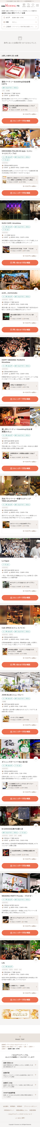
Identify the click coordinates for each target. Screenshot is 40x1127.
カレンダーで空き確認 (20, 121)
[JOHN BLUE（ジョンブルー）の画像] (20, 682)
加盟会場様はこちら (22, 1110)
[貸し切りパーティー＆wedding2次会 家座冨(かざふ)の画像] (20, 416)
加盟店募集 (32, 1110)
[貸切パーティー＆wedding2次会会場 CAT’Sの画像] (20, 69)
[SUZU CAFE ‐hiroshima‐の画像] (20, 210)
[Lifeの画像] (20, 950)
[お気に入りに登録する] (36, 78)
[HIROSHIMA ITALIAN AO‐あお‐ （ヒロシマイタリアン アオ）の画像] (20, 138)
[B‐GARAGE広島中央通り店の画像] (20, 816)
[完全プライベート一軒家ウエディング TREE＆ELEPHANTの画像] (20, 485)
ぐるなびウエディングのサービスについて (20, 1114)
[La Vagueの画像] (20, 548)
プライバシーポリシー (30, 1106)
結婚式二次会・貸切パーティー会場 (12, 1046)
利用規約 (12, 1106)
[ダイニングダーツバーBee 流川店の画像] (20, 749)
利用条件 (19, 1106)
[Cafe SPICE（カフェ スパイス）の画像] (20, 615)
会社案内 (5, 1106)
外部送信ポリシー (9, 1110)
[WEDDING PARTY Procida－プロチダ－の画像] (20, 883)
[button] (20, 1064)
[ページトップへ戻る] (20, 1037)
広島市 (31, 1046)
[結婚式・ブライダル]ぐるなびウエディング (14, 1044)
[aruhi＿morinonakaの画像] (20, 280)
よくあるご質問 (19, 1118)
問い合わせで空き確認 (20, 262)
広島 (25, 1046)
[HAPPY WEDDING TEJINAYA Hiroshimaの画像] (20, 347)
